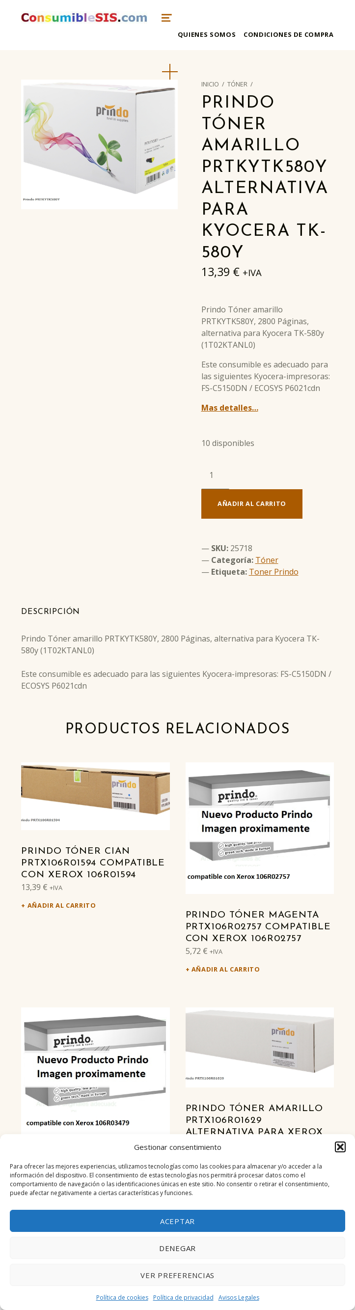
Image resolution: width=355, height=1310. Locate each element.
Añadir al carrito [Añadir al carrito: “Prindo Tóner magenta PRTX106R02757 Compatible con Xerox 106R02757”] (225, 969)
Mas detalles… (229, 407)
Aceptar (177, 1221)
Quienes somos (207, 34)
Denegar (177, 1248)
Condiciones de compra (288, 34)
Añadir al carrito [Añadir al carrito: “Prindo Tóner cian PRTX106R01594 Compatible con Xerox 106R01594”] (61, 905)
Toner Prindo (274, 571)
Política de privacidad (183, 1297)
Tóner (237, 84)
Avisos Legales (238, 1297)
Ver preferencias (177, 1275)
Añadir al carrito (252, 503)
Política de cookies (122, 1297)
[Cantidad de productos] (215, 475)
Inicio (210, 84)
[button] (340, 1147)
